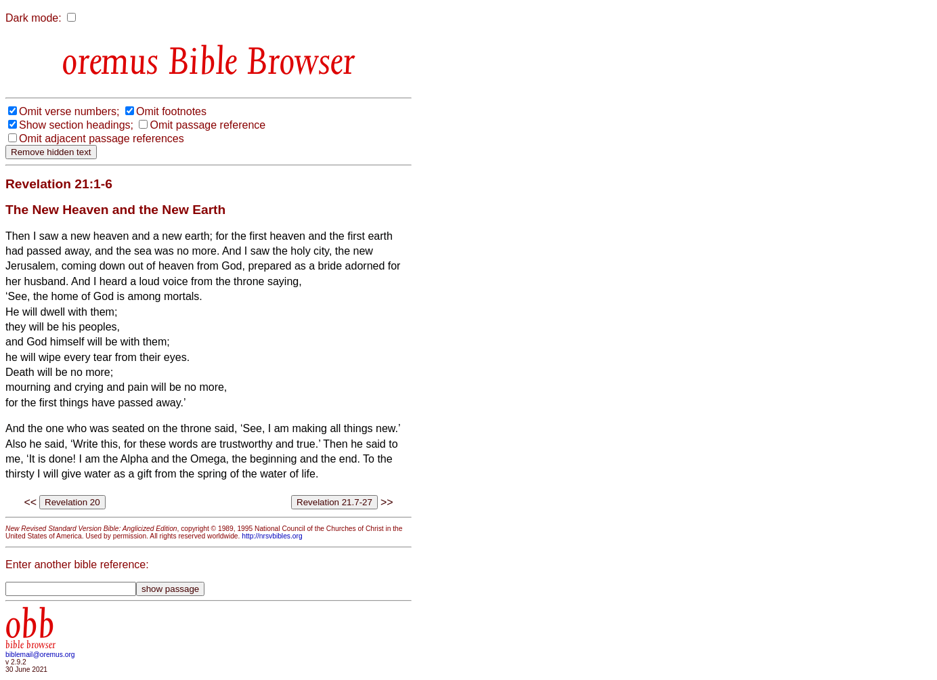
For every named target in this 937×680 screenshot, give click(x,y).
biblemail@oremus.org (40, 654)
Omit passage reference (207, 125)
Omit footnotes (171, 111)
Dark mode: (33, 18)
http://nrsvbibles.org (272, 536)
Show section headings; (76, 125)
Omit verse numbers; (69, 111)
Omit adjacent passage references (101, 138)
